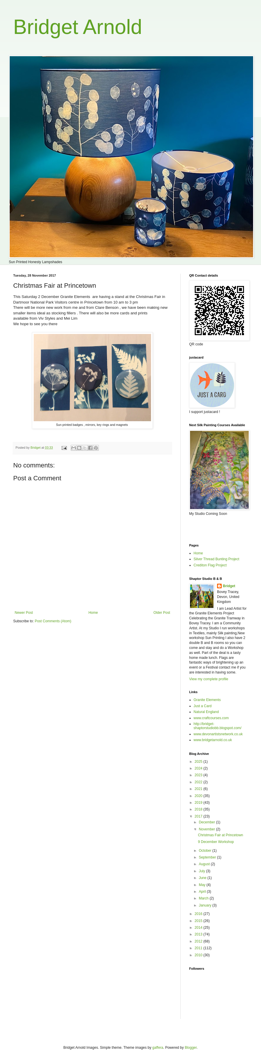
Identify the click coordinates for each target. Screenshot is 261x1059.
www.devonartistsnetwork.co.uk (218, 734)
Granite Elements (207, 700)
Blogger (191, 1048)
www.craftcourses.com (211, 718)
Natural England (206, 712)
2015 (199, 921)
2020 (199, 796)
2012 (199, 941)
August (205, 864)
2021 (199, 789)
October (205, 851)
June (203, 878)
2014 (199, 928)
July (202, 871)
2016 (199, 914)
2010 (199, 955)
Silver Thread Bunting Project (216, 559)
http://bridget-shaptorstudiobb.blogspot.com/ (217, 726)
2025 (199, 762)
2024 (199, 768)
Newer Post (24, 613)
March (204, 898)
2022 (199, 782)
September (208, 857)
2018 (199, 809)
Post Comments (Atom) (53, 621)
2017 (199, 816)
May (202, 885)
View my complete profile (208, 679)
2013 (199, 934)
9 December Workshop (216, 842)
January (205, 905)
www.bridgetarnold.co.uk (213, 740)
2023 (199, 775)
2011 (199, 948)
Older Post (161, 613)
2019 (199, 803)
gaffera (157, 1048)
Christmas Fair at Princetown (220, 835)
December (207, 822)
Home (93, 613)
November (207, 829)
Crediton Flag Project (210, 565)
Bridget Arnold (77, 27)
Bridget (229, 586)
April (203, 892)
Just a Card (202, 706)
